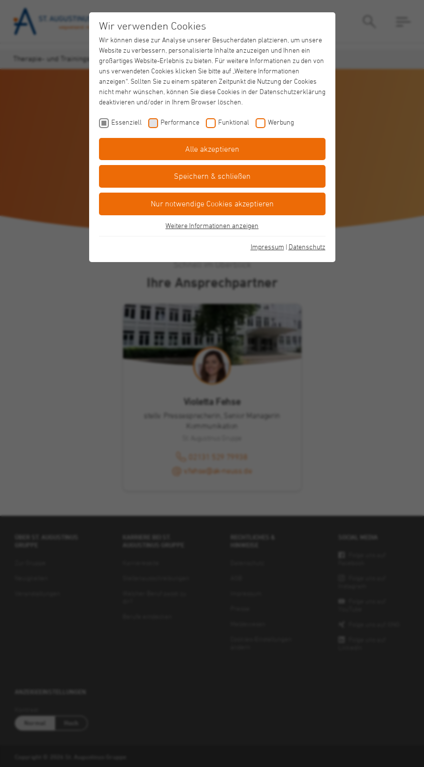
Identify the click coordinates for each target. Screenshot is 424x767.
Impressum (267, 246)
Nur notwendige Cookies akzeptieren (212, 203)
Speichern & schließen (212, 175)
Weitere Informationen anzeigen (212, 225)
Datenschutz (307, 246)
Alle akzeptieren (212, 148)
